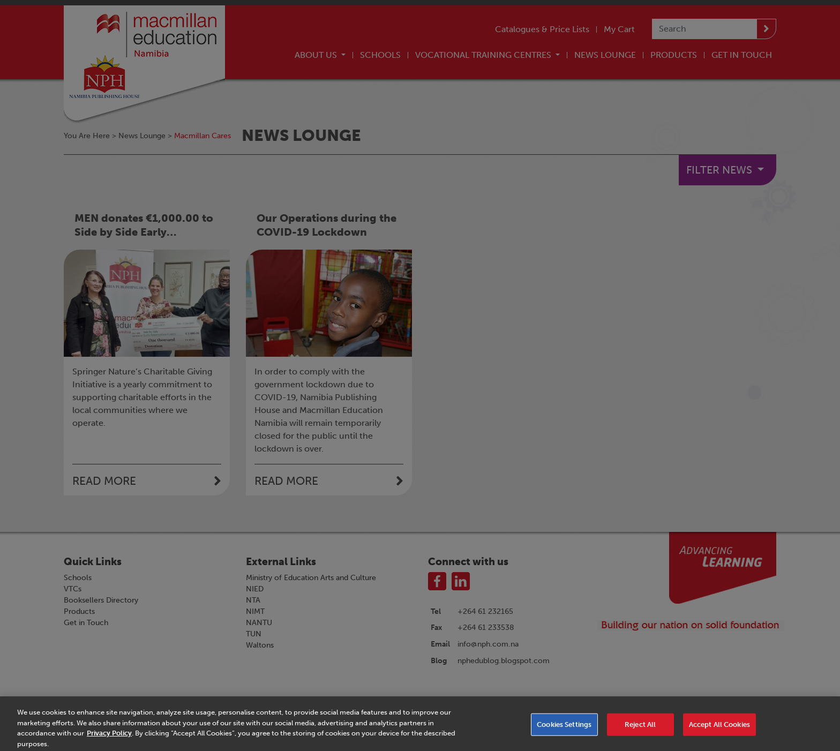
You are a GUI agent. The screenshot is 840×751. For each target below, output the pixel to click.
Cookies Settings (564, 731)
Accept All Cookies (719, 731)
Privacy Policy (109, 741)
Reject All (640, 731)
